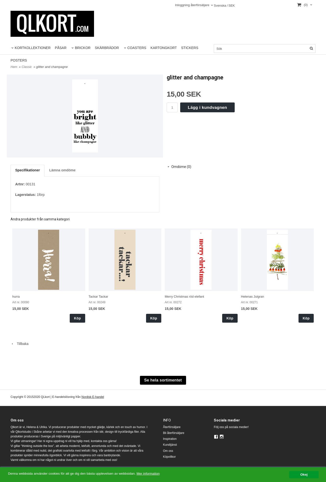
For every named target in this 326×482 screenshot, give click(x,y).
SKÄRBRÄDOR (107, 48)
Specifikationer (27, 170)
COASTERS (136, 48)
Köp (77, 318)
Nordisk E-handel (93, 397)
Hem (14, 67)
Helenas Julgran (252, 296)
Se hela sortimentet (163, 380)
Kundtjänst (170, 444)
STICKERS (189, 48)
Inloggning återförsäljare (192, 5)
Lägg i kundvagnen (207, 107)
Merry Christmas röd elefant (184, 296)
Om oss (168, 451)
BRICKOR (83, 48)
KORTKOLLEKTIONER (33, 48)
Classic (27, 67)
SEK (224, 5)
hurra (16, 296)
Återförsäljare (171, 427)
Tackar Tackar (98, 296)
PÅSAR (60, 48)
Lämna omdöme (62, 170)
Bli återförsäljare (173, 433)
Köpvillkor (169, 456)
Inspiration (170, 439)
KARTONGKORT (163, 48)
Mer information (148, 473)
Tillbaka (19, 344)
